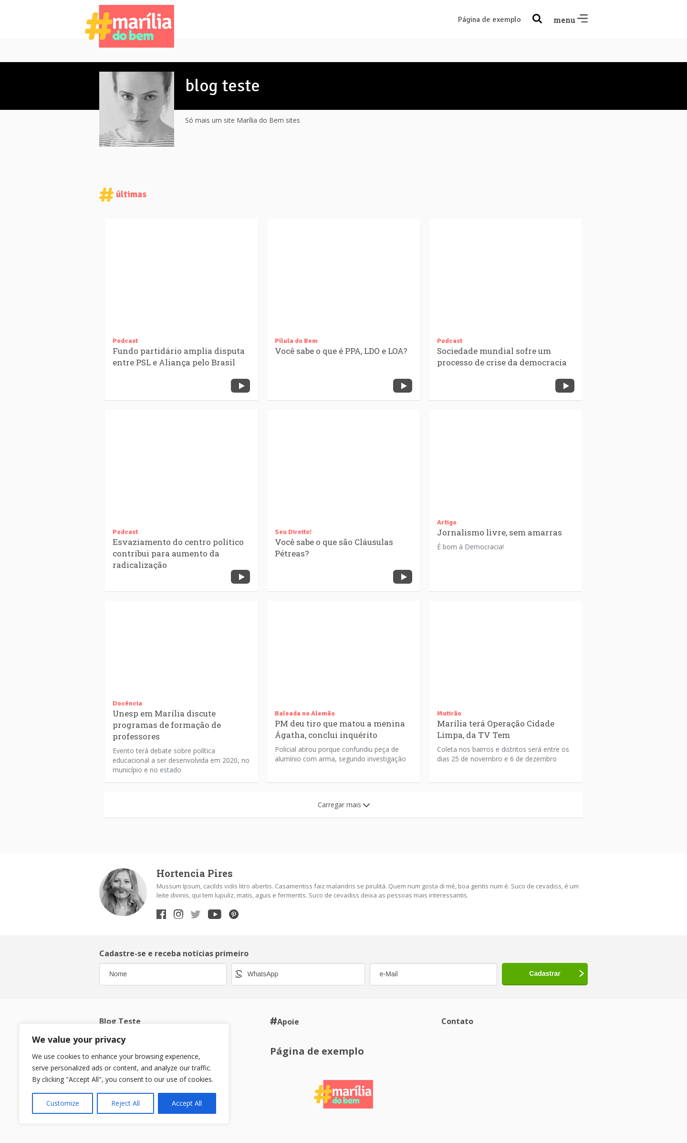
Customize (62, 1103)
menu (570, 20)
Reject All (125, 1103)
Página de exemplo (489, 19)
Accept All (187, 1103)
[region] (124, 1074)
